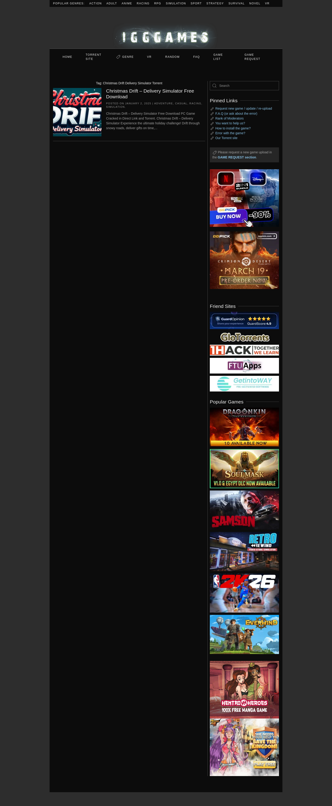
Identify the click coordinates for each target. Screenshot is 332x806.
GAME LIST (218, 57)
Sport (196, 3)
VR (267, 3)
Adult (112, 3)
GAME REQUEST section (237, 157)
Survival (236, 3)
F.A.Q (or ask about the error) (236, 113)
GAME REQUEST (253, 57)
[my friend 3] (244, 350)
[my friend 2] (244, 337)
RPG (157, 3)
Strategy (215, 3)
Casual (181, 103)
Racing (143, 3)
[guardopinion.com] (244, 320)
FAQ (196, 56)
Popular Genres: (69, 3)
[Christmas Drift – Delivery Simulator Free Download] (77, 112)
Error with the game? (230, 133)
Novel (254, 3)
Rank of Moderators (229, 118)
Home (67, 56)
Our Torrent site (226, 138)
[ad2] (242, 689)
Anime (127, 3)
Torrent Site (93, 57)
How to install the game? (233, 128)
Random (172, 56)
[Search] (244, 85)
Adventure (163, 103)
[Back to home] (166, 28)
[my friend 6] (244, 365)
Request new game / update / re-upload (243, 108)
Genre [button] (128, 56)
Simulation (176, 3)
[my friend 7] (244, 383)
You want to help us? (230, 123)
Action (95, 3)
